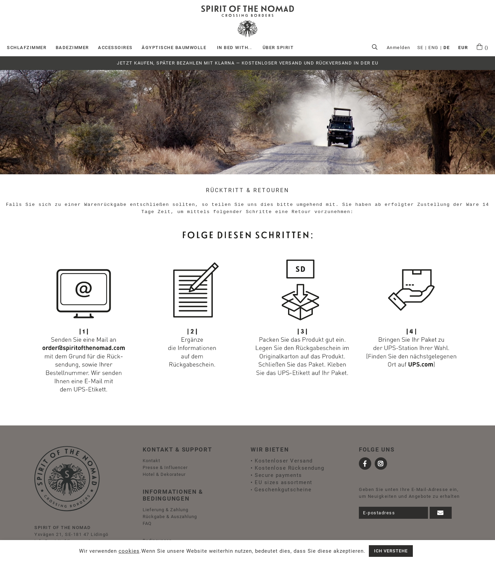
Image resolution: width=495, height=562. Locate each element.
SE (420, 47)
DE (446, 47)
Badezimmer (72, 47)
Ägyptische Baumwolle (174, 47)
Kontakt (151, 460)
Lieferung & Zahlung (165, 509)
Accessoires (115, 47)
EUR (463, 47)
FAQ (147, 523)
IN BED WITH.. (234, 47)
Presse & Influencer (165, 467)
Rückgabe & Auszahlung (170, 516)
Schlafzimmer (26, 47)
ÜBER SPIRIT (278, 47)
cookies (129, 551)
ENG (433, 47)
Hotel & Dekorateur (164, 474)
